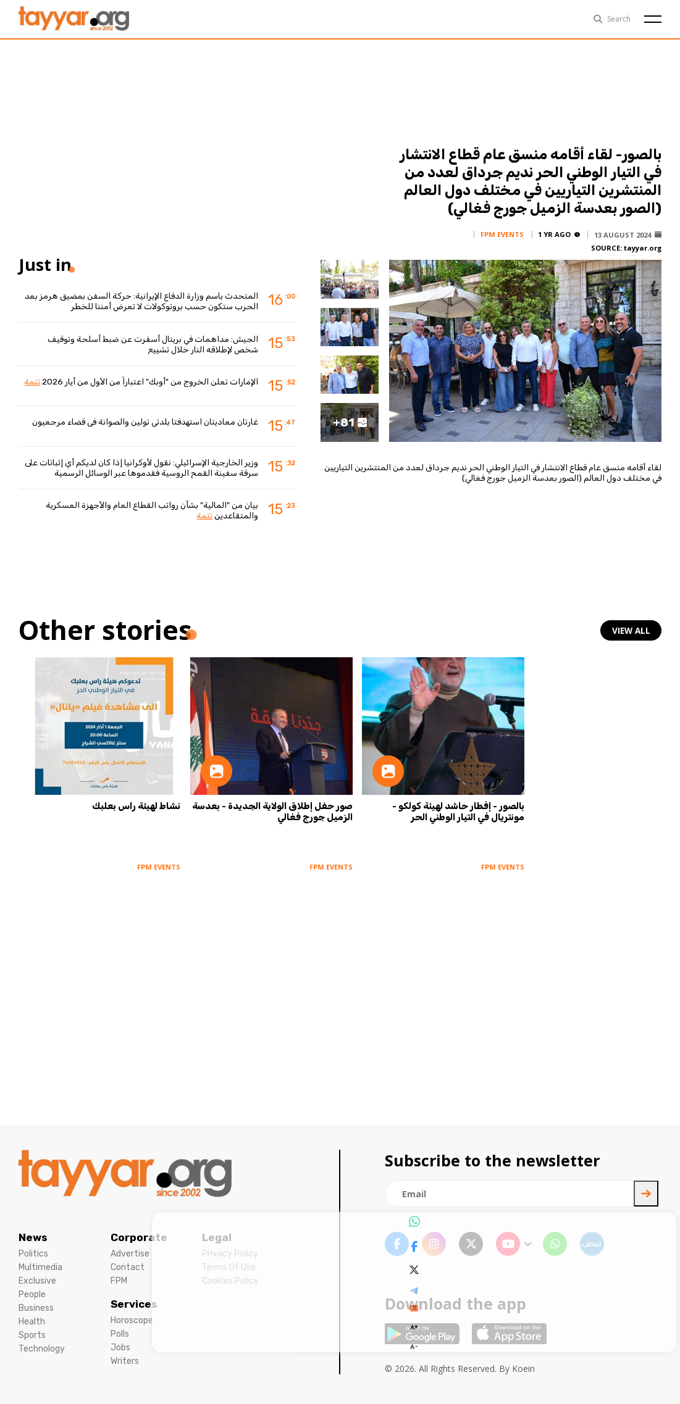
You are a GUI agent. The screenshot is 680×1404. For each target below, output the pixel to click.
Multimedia (40, 1267)
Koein (523, 1368)
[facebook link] (397, 1244)
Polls (120, 1334)
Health (32, 1321)
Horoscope (132, 1320)
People (32, 1294)
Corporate (139, 1237)
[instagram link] (434, 1244)
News (33, 1237)
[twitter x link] (471, 1244)
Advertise (130, 1253)
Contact (128, 1267)
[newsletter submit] (646, 1194)
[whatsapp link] (555, 1244)
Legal (217, 1237)
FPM (119, 1281)
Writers (125, 1361)
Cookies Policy (230, 1281)
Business (36, 1308)
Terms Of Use (229, 1267)
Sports (32, 1335)
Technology (42, 1349)
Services (134, 1304)
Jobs (120, 1347)
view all (632, 630)
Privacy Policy (230, 1253)
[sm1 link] (592, 1244)
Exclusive (37, 1281)
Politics (33, 1253)
